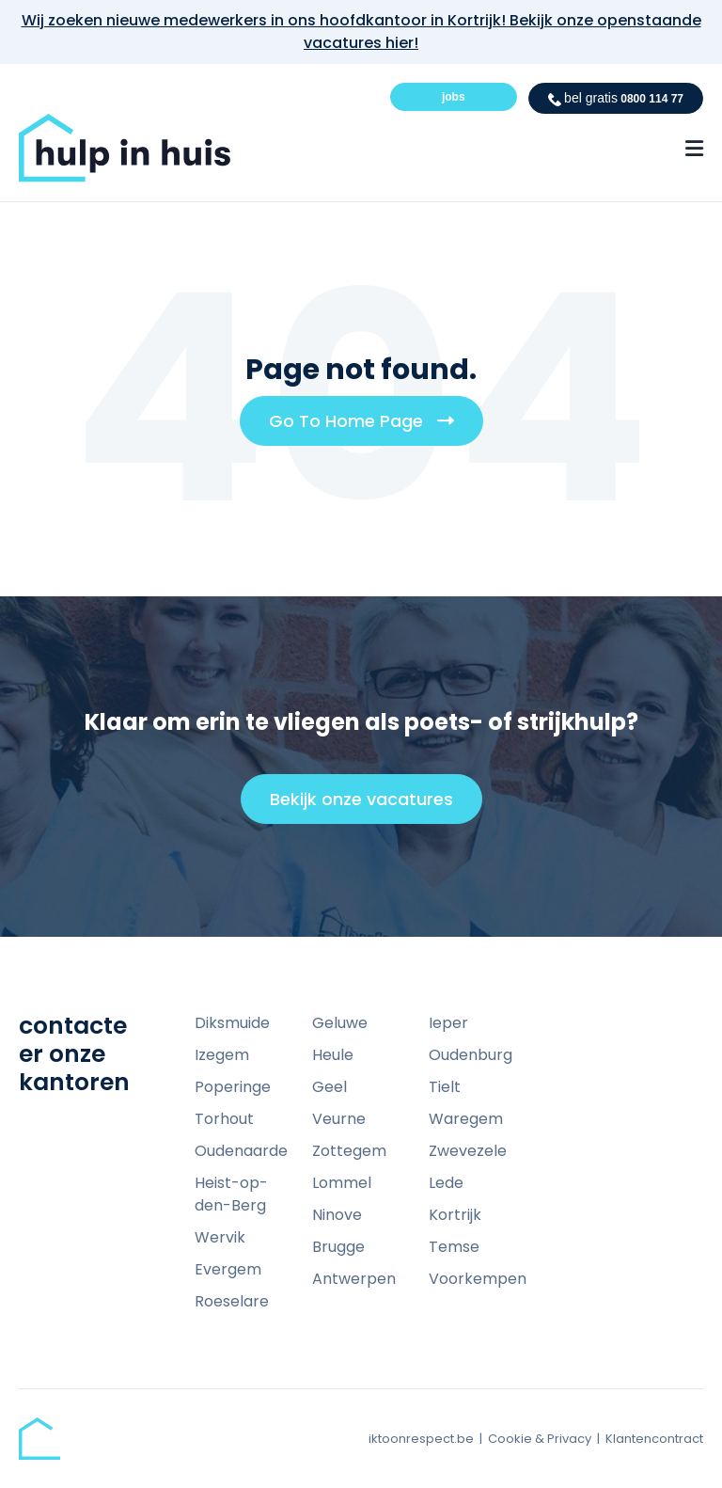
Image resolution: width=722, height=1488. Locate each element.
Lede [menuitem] (446, 1183)
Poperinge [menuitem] (233, 1087)
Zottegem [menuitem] (349, 1151)
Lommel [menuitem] (341, 1183)
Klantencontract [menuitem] (654, 1439)
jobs (453, 96)
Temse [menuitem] (454, 1247)
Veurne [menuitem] (339, 1119)
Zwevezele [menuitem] (468, 1151)
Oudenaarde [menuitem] (241, 1151)
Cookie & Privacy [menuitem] (539, 1439)
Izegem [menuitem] (222, 1055)
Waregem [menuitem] (466, 1119)
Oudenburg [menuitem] (470, 1055)
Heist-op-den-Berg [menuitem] (231, 1194)
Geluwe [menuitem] (340, 1023)
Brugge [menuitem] (338, 1247)
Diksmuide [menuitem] (232, 1023)
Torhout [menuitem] (224, 1119)
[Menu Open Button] (694, 148)
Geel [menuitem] (329, 1087)
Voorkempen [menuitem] (477, 1279)
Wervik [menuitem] (220, 1237)
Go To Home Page (368, 427)
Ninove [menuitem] (337, 1215)
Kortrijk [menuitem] (455, 1215)
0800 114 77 (615, 98)
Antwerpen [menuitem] (354, 1279)
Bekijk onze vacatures (370, 805)
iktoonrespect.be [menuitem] (421, 1439)
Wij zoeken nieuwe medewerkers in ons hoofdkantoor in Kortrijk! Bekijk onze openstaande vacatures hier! (361, 31)
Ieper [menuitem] (448, 1023)
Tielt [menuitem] (445, 1087)
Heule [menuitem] (332, 1055)
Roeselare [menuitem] (232, 1301)
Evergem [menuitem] (228, 1269)
